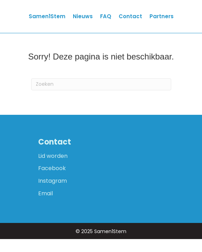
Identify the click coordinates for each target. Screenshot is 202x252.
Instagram (52, 181)
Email (45, 193)
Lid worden (53, 156)
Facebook (52, 168)
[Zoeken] (101, 84)
